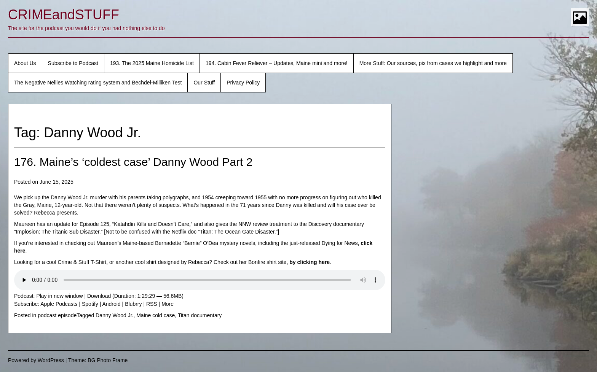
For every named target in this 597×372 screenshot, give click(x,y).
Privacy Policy (243, 82)
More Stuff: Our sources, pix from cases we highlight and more (433, 63)
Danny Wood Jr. (114, 315)
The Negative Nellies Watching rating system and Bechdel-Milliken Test (98, 82)
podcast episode (57, 315)
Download (99, 296)
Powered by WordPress (36, 360)
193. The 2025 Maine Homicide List (152, 63)
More (167, 304)
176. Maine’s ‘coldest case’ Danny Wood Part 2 (133, 162)
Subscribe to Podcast (73, 63)
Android (111, 304)
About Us (25, 63)
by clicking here (309, 262)
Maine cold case (155, 315)
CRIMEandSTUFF (63, 14)
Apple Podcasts (58, 304)
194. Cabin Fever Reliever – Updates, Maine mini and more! (277, 63)
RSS (151, 304)
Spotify (90, 304)
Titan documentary (200, 315)
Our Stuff (204, 82)
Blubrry (133, 304)
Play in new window (59, 296)
